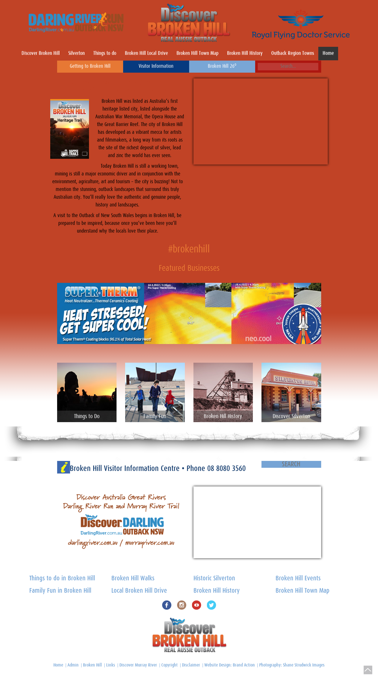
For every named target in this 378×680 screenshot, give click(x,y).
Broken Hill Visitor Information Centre (126, 468)
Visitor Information (156, 66)
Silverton (76, 53)
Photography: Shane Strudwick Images (292, 665)
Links (110, 665)
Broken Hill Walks (132, 578)
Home (328, 53)
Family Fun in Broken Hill (60, 591)
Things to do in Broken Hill (62, 578)
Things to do (104, 53)
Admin (73, 665)
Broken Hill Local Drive (146, 53)
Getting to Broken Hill (90, 66)
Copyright (169, 665)
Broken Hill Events (298, 578)
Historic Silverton (214, 578)
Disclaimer (191, 665)
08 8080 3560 (226, 468)
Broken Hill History (245, 53)
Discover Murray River (138, 665)
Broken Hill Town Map (197, 53)
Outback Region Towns (292, 53)
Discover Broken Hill (41, 53)
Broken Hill (92, 665)
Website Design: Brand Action (229, 665)
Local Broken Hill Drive (139, 591)
